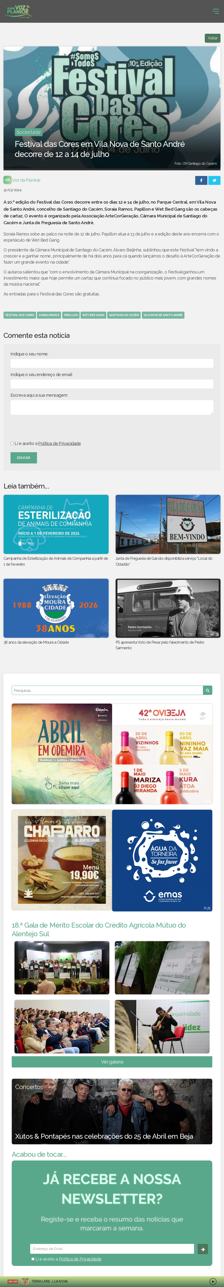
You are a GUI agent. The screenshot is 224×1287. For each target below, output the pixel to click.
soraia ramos (49, 315)
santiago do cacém (124, 315)
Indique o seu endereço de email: (42, 374)
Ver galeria (112, 1062)
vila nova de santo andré (163, 315)
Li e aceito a (46, 443)
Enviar (23, 458)
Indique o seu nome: (29, 353)
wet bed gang (93, 315)
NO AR (13, 1281)
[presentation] (46, 427)
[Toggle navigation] (215, 11)
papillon (71, 315)
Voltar (212, 38)
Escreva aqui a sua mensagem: (39, 395)
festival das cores (19, 315)
